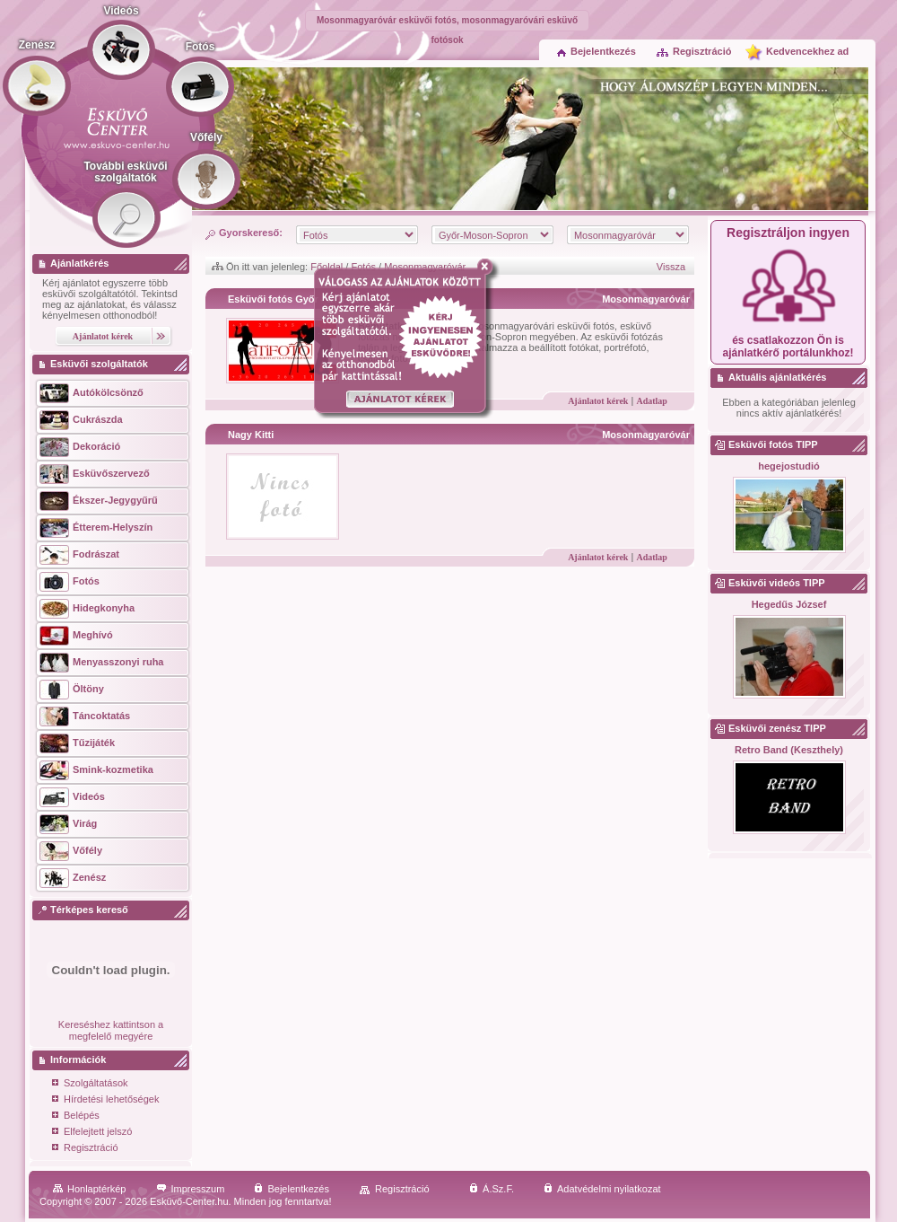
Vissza (671, 266)
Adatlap (651, 401)
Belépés (76, 1116)
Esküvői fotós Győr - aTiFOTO (298, 299)
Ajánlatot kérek (598, 401)
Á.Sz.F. (491, 1188)
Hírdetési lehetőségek (105, 1100)
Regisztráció (693, 51)
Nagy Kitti (251, 434)
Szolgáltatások (90, 1084)
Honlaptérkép (89, 1188)
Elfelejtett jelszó (92, 1132)
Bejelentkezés (596, 51)
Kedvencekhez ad (807, 51)
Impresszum (190, 1188)
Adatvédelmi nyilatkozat (602, 1188)
